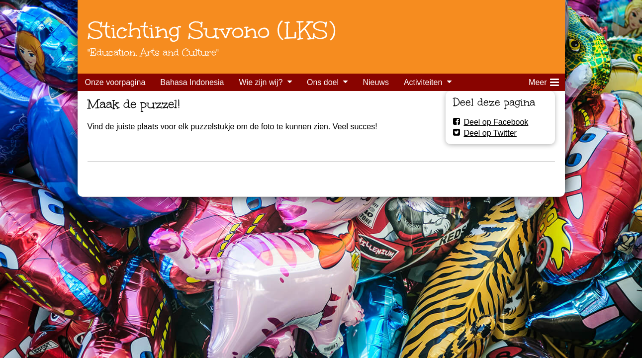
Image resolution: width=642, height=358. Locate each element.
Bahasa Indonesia (192, 82)
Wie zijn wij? (260, 82)
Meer (543, 81)
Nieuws (375, 82)
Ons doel (323, 82)
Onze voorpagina (115, 82)
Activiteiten (423, 82)
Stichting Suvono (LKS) (212, 30)
